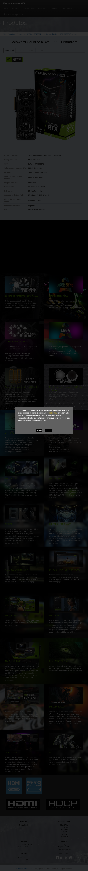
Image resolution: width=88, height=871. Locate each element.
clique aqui (52, 413)
